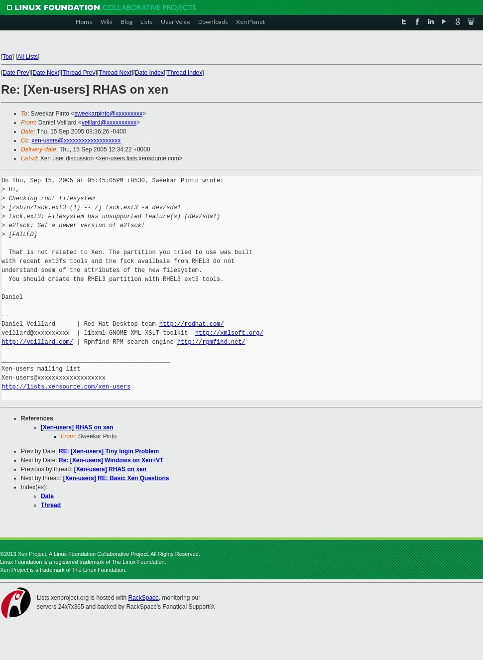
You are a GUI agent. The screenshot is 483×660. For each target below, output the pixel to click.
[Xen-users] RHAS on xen (77, 427)
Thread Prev (78, 72)
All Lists (27, 56)
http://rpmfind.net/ (211, 342)
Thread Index (185, 72)
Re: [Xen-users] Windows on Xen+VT (111, 460)
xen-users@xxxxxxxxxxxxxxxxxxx (76, 140)
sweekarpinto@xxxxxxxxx (108, 113)
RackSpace (143, 597)
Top (7, 56)
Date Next (45, 72)
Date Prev (15, 72)
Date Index (149, 72)
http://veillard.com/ (37, 342)
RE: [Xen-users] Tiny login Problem (109, 451)
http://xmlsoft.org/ (229, 333)
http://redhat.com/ (191, 324)
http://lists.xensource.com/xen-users (65, 387)
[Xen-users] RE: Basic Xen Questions (116, 478)
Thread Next (115, 72)
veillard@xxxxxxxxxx (109, 122)
